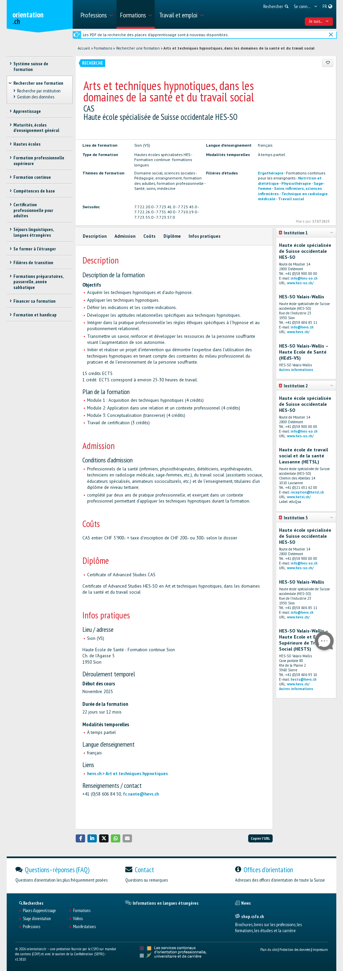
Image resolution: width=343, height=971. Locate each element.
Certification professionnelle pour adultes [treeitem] (33, 210)
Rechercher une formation (138, 48)
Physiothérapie (296, 183)
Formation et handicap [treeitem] (35, 315)
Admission (125, 236)
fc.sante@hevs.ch (141, 794)
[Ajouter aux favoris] (328, 63)
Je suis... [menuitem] (319, 21)
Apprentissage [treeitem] (27, 111)
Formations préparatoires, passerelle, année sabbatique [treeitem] (38, 282)
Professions (31, 926)
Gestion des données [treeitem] (35, 97)
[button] (80, 838)
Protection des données (294, 949)
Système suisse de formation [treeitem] (30, 66)
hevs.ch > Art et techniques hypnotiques (127, 773)
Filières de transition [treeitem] (33, 262)
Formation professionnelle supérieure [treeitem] (38, 160)
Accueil (84, 48)
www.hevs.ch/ (298, 331)
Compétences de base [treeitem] (34, 191)
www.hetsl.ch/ (299, 497)
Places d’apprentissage (39, 910)
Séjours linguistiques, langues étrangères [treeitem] (33, 232)
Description (95, 236)
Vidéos (78, 918)
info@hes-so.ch (304, 278)
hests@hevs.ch (304, 679)
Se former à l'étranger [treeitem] (34, 249)
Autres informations (296, 369)
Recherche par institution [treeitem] (39, 91)
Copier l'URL (260, 838)
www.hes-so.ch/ (300, 283)
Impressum (320, 949)
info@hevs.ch (302, 327)
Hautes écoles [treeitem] (27, 144)
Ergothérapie (270, 172)
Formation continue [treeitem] (32, 177)
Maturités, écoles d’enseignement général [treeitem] (36, 128)
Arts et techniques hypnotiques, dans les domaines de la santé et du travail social (239, 48)
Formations (103, 48)
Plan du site (268, 949)
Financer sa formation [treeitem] (34, 301)
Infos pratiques (204, 236)
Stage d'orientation (37, 918)
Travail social (291, 198)
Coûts (149, 236)
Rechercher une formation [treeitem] (38, 83)
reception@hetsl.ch (307, 492)
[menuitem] (96, 14)
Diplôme (172, 236)
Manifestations (84, 926)
